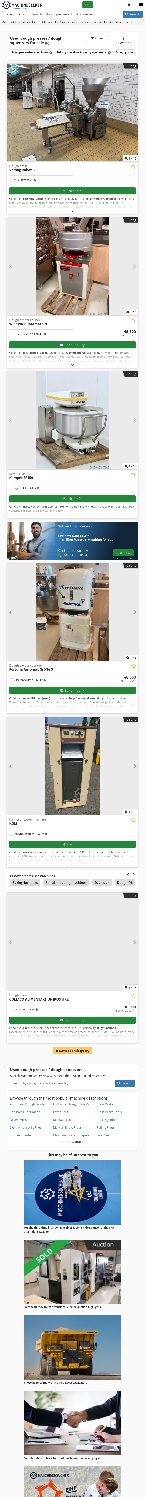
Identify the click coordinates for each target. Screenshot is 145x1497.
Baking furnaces (25, 883)
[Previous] (10, 112)
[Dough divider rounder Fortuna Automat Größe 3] (72, 612)
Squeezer (101, 883)
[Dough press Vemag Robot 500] (72, 112)
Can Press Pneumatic (25, 1112)
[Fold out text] (72, 211)
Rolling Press (105, 1127)
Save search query (73, 1051)
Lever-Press (61, 1112)
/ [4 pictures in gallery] (131, 312)
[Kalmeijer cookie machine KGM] (72, 766)
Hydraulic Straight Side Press (73, 1104)
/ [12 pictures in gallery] (130, 158)
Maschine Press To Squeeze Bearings (79, 1135)
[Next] (134, 112)
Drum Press (18, 1120)
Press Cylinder (106, 1120)
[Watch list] (129, 4)
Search (132, 14)
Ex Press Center (21, 1135)
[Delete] (50, 53)
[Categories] (14, 14)
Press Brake (104, 1104)
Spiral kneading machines (66, 883)
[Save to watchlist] (133, 166)
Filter (97, 38)
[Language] (135, 4)
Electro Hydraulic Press (26, 1127)
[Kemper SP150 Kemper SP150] (72, 420)
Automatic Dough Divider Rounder (34, 1104)
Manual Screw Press (67, 1127)
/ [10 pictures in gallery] (130, 466)
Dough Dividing (129, 883)
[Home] (23, 22)
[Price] (128, 333)
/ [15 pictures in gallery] (130, 812)
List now (123, 553)
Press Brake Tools (109, 1112)
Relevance (123, 41)
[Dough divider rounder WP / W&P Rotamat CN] (72, 266)
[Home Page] (3, 22)
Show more (73, 1142)
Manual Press (62, 1120)
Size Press (103, 1135)
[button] (141, 4)
